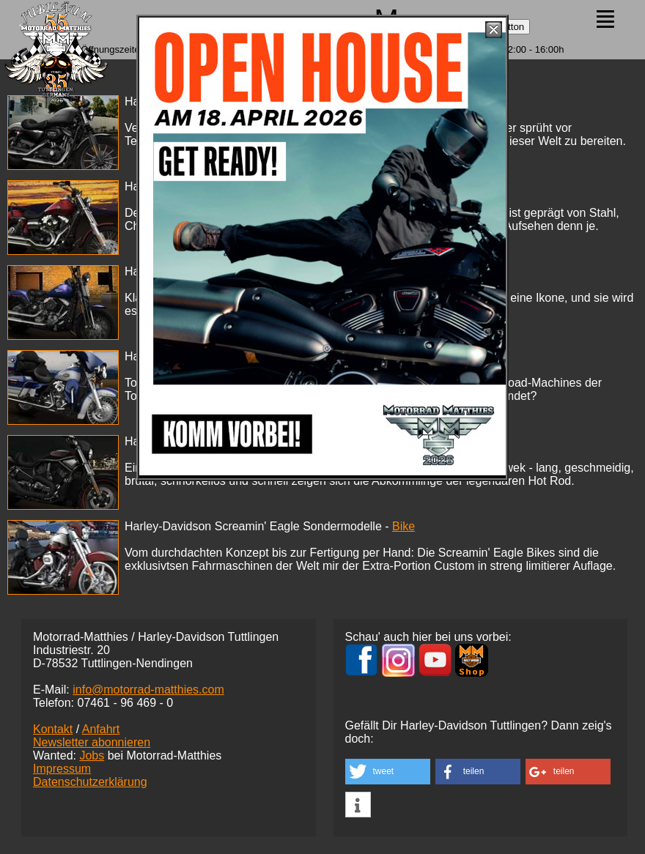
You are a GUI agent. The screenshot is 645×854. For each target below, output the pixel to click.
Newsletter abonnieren (91, 742)
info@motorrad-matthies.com (148, 689)
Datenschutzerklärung (90, 782)
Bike (403, 526)
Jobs (91, 755)
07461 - (125, 703)
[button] (388, 771)
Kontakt (53, 729)
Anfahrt (101, 729)
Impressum (62, 768)
